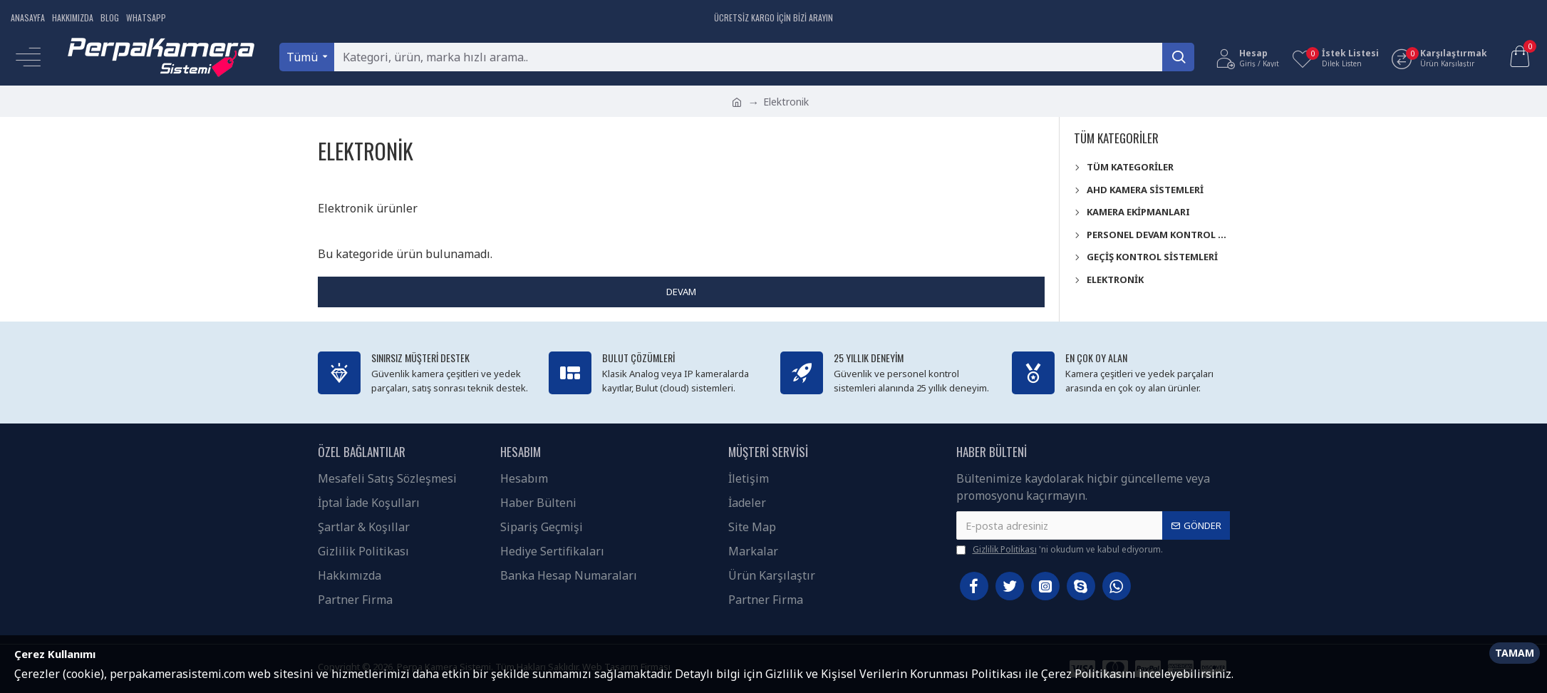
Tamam (1514, 652)
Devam (681, 291)
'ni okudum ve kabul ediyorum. (1059, 549)
